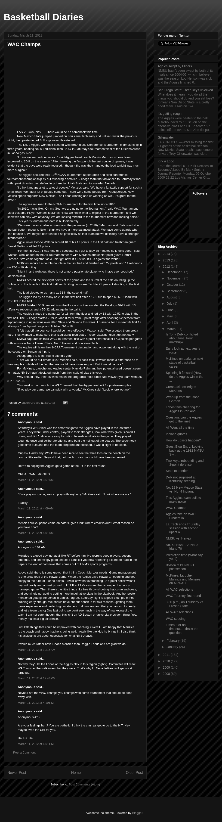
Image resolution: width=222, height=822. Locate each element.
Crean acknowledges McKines (181, 389)
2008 (167, 674)
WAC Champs (176, 508)
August (171, 297)
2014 (167, 254)
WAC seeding (175, 618)
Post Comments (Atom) (84, 784)
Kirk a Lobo (166, 161)
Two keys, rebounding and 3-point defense (185, 462)
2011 (167, 655)
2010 (167, 661)
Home (76, 773)
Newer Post (16, 773)
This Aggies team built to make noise (183, 499)
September (174, 291)
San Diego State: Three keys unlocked (185, 90)
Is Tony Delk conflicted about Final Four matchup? (182, 338)
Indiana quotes (176, 434)
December (174, 272)
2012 (167, 266)
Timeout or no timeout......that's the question (182, 629)
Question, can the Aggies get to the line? (184, 419)
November (174, 278)
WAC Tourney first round (183, 596)
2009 (167, 667)
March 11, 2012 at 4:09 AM (35, 508)
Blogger (137, 813)
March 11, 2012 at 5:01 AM (35, 533)
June (170, 310)
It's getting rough (170, 113)
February (173, 640)
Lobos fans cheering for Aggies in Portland (183, 409)
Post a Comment (24, 752)
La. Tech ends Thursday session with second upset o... (183, 528)
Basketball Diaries (43, 17)
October (172, 284)
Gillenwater (166, 137)
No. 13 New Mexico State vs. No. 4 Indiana (184, 489)
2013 (167, 260)
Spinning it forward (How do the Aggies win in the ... (185, 376)
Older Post (134, 773)
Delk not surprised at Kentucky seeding (180, 479)
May (169, 316)
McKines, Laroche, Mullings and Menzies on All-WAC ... (183, 579)
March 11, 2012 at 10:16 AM (36, 649)
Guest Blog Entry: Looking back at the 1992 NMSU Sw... (185, 450)
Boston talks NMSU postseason (180, 567)
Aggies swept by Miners (175, 66)
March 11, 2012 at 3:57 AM (35, 480)
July (169, 303)
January (172, 647)
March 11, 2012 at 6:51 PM (36, 744)
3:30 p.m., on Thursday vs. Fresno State (185, 604)
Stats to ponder (177, 471)
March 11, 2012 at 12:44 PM (36, 678)
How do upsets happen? (183, 440)
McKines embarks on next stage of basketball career (184, 362)
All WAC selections (179, 589)
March (171, 329)
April (170, 322)
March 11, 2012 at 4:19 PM (36, 702)
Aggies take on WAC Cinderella (181, 516)
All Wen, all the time (180, 427)
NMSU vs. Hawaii (178, 538)
